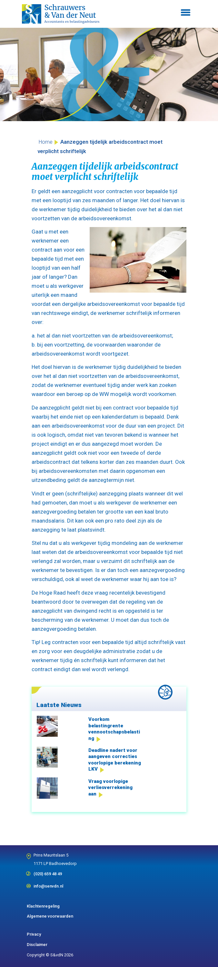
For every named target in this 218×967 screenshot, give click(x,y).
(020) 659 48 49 (48, 871)
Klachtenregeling (43, 906)
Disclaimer (37, 944)
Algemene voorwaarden (50, 916)
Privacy (34, 934)
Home (46, 142)
